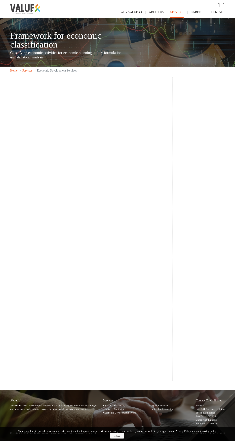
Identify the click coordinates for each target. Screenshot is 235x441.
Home (14, 70)
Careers (197, 12)
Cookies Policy (208, 431)
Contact (218, 12)
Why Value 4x (131, 12)
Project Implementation (162, 409)
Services (177, 12)
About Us (156, 12)
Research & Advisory (114, 405)
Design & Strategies (114, 409)
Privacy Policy (183, 431)
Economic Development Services (120, 412)
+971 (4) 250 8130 (209, 423)
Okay (117, 436)
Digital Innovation (159, 405)
